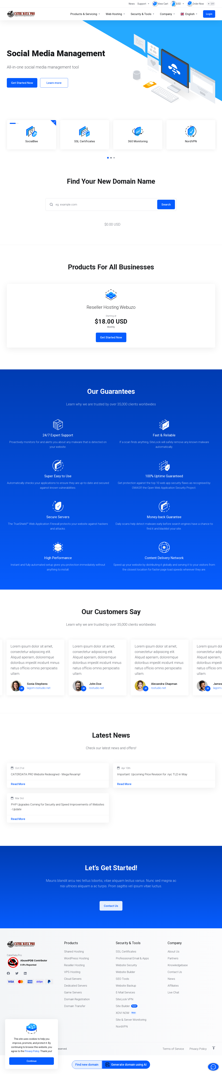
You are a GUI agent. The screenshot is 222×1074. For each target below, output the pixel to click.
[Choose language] (189, 14)
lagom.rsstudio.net (41, 688)
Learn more (54, 83)
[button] (107, 157)
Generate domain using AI (126, 1064)
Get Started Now (22, 83)
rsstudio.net (98, 688)
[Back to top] (213, 1048)
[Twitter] (17, 973)
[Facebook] (8, 973)
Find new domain (86, 1064)
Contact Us (111, 906)
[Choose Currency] (177, 3)
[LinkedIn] (25, 973)
